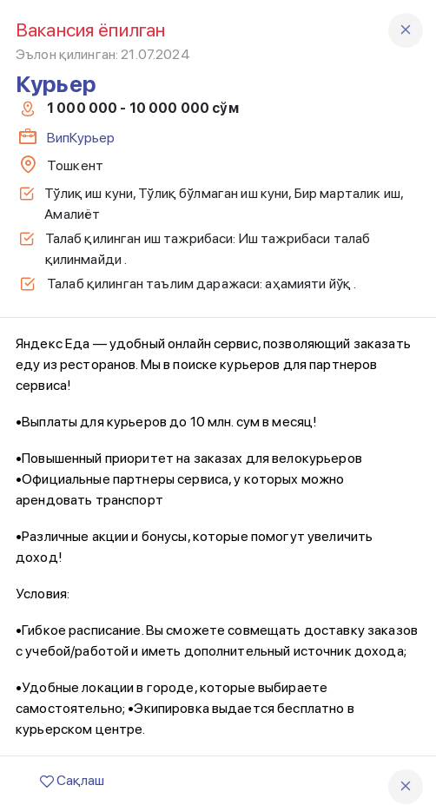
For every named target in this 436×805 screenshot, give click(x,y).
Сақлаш (72, 780)
